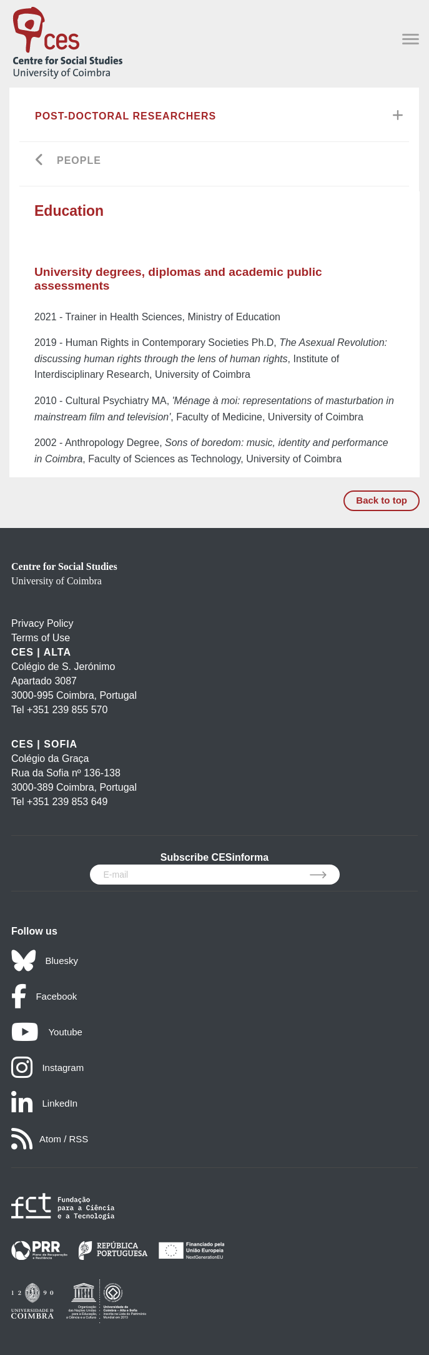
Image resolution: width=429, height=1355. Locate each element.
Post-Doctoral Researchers (125, 116)
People (79, 160)
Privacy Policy (42, 623)
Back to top (381, 500)
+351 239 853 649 (67, 801)
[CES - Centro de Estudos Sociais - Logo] (67, 40)
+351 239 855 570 (67, 709)
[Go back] (39, 161)
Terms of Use (40, 637)
